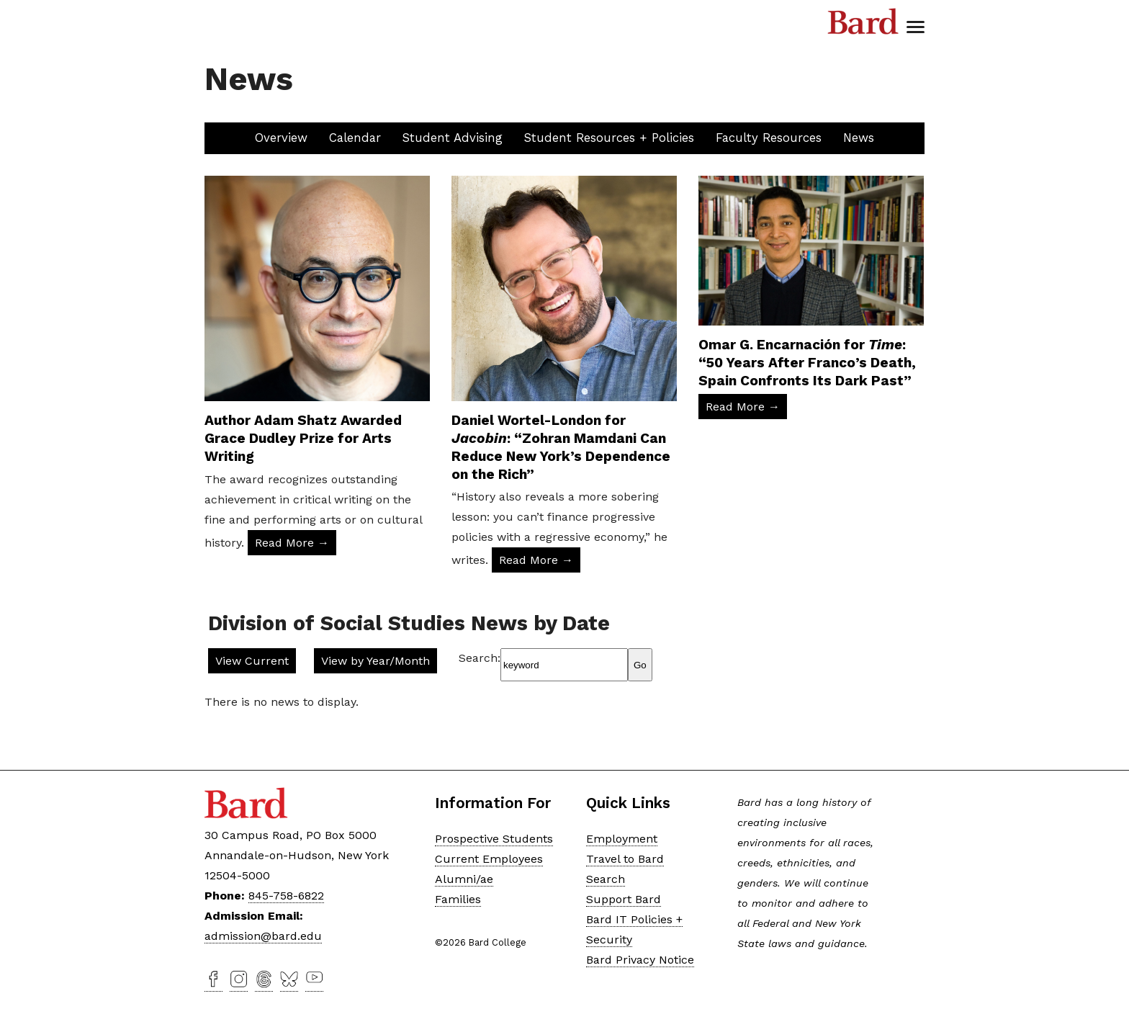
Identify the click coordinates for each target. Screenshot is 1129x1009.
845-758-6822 (286, 895)
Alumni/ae (464, 879)
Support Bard (623, 899)
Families (458, 899)
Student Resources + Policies (609, 137)
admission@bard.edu (263, 936)
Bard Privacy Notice (640, 960)
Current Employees (489, 859)
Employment (621, 839)
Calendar (355, 137)
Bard (863, 21)
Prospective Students (494, 839)
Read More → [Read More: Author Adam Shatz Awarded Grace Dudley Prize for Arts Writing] (292, 543)
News (858, 137)
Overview (281, 137)
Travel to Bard (625, 859)
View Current (252, 661)
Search (605, 879)
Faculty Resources (769, 137)
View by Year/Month (375, 661)
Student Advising (452, 137)
